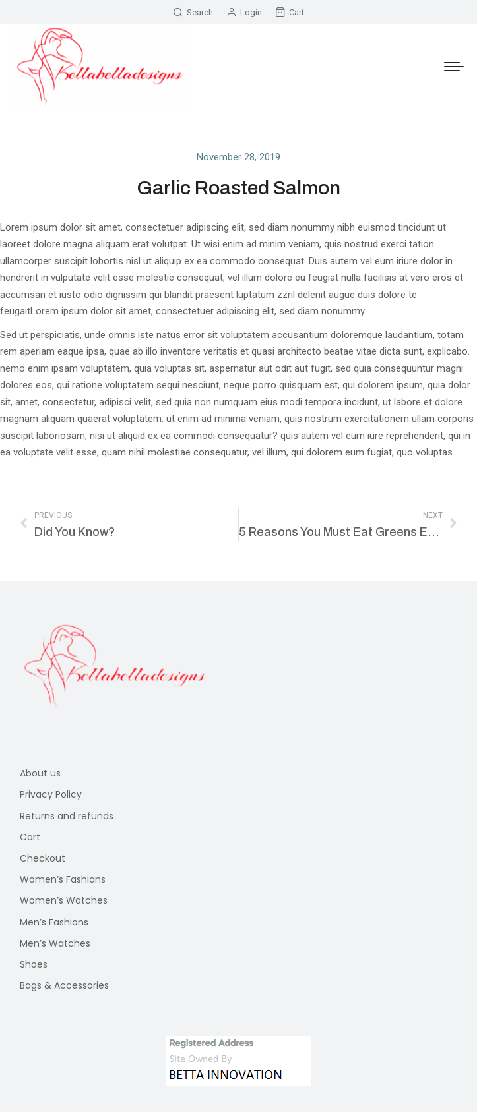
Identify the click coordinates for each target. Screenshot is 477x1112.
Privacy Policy (51, 794)
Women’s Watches (64, 900)
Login (244, 12)
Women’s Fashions (63, 879)
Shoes (34, 964)
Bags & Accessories (64, 985)
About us (40, 773)
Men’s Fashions (54, 922)
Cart (289, 12)
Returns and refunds (66, 816)
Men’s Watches (55, 943)
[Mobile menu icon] (454, 66)
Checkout (42, 858)
